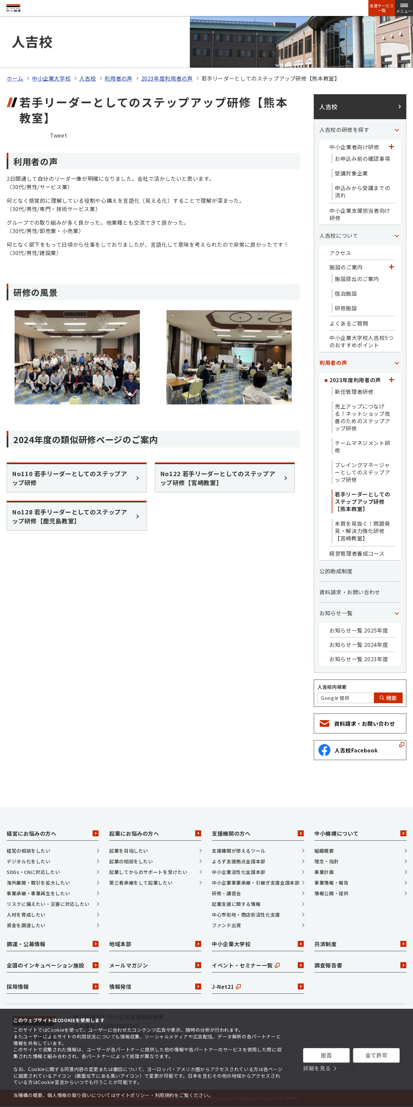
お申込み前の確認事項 (362, 158)
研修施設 (346, 308)
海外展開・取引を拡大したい (38, 882)
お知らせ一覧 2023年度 (358, 659)
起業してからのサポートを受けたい (148, 872)
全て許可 (376, 1055)
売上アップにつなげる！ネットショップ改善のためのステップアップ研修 (362, 417)
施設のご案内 (346, 267)
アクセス (340, 253)
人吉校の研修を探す (344, 130)
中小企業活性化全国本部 (238, 872)
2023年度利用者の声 (167, 78)
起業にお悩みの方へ (155, 833)
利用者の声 (118, 78)
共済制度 (360, 944)
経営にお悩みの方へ (53, 833)
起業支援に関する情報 (236, 904)
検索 (388, 698)
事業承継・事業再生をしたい (38, 893)
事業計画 (324, 872)
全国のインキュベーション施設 (53, 965)
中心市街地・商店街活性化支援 (246, 914)
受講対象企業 (351, 173)
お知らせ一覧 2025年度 (358, 630)
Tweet (58, 135)
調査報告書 (360, 965)
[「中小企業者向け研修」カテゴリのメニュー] (391, 147)
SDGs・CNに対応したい (33, 872)
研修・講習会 (226, 893)
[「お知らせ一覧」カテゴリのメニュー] (397, 613)
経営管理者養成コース (356, 553)
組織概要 (324, 850)
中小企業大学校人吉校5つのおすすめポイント (361, 341)
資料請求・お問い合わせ (349, 592)
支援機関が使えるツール (238, 850)
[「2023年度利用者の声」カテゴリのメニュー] (391, 380)
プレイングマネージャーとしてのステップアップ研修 (362, 472)
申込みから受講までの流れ (362, 191)
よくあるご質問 (348, 323)
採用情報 (53, 986)
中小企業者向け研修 (354, 147)
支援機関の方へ (258, 833)
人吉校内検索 (332, 687)
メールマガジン (155, 965)
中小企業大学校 (51, 78)
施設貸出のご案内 (357, 279)
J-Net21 (258, 986)
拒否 (326, 1055)
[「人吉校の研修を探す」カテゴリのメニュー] (397, 130)
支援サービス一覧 (382, 8)
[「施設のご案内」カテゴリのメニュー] (391, 267)
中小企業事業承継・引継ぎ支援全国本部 (256, 882)
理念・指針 (326, 861)
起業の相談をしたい (131, 861)
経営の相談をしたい (29, 850)
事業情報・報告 (331, 882)
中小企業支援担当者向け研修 (359, 214)
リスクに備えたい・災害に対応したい (48, 904)
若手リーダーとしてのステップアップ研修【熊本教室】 (362, 501)
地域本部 (155, 944)
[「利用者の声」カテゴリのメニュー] (397, 363)
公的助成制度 (336, 571)
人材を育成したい (26, 914)
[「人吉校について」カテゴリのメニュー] (397, 235)
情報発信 (155, 986)
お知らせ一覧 (336, 613)
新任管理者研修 (354, 392)
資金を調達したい (26, 925)
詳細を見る (317, 1068)
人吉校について (338, 235)
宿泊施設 (346, 293)
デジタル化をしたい (29, 861)
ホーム (15, 78)
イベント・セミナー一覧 (258, 965)
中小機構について (360, 833)
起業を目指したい (128, 850)
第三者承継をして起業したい (141, 882)
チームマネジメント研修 (362, 446)
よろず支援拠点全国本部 (238, 861)
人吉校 (87, 78)
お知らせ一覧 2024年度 (358, 645)
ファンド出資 (226, 925)
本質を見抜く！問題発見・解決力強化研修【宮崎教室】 (362, 530)
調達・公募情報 (53, 944)
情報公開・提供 (331, 893)
